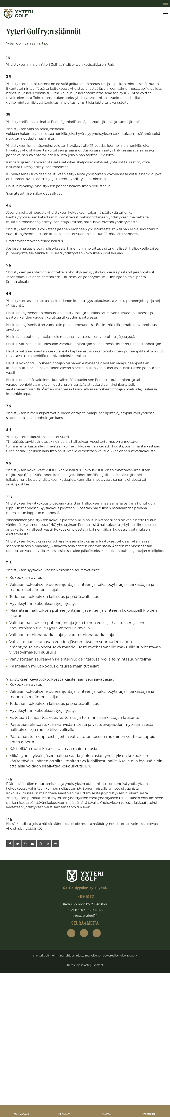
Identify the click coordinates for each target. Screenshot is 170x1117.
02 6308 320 (74, 910)
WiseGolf (96, 955)
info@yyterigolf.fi (85, 915)
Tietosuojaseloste (78, 965)
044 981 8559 (95, 910)
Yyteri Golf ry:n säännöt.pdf (28, 43)
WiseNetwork (128, 955)
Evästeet (97, 965)
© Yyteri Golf (41, 955)
